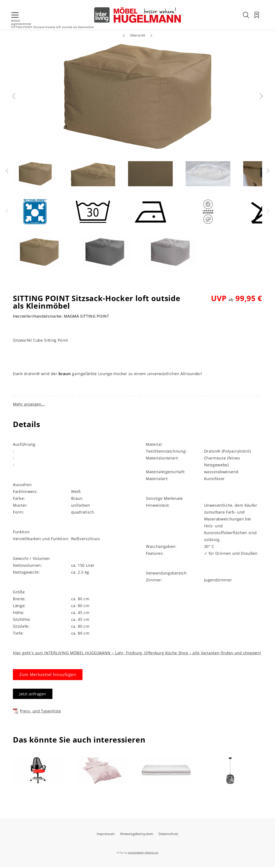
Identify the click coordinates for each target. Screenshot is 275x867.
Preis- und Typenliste (37, 711)
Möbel (15, 21)
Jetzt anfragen (32, 693)
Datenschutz (168, 834)
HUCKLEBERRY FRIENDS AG (143, 852)
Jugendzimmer (21, 24)
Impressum (106, 834)
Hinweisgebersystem (136, 834)
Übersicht (137, 35)
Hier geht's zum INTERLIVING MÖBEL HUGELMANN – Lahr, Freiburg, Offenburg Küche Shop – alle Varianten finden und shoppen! (137, 652)
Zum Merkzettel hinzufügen (47, 674)
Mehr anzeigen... (29, 404)
